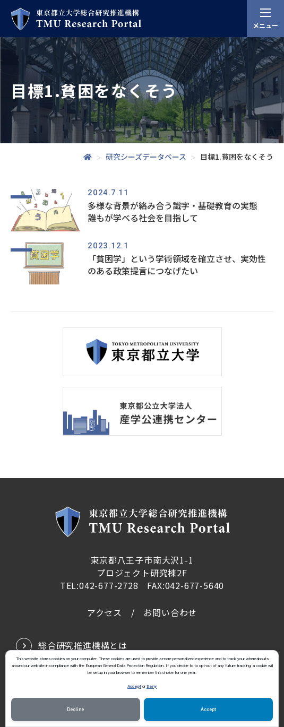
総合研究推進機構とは (82, 645)
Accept (134, 685)
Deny (152, 685)
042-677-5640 (195, 585)
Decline (75, 709)
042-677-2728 (109, 585)
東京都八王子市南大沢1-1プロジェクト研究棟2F (141, 566)
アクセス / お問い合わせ (142, 612)
